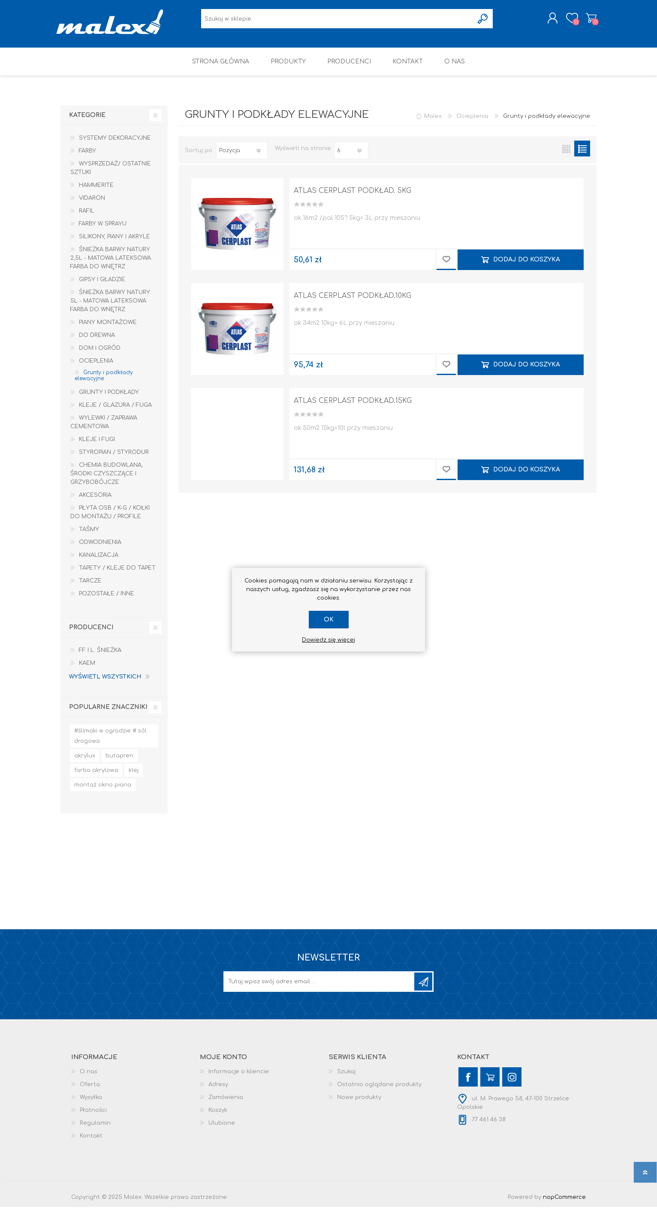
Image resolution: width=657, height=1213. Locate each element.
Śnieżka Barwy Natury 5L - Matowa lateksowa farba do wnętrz (110, 306)
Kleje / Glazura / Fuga (115, 411)
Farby (87, 157)
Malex (433, 122)
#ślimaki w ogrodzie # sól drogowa (110, 742)
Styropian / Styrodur (114, 458)
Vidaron (92, 204)
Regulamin (95, 1129)
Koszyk (587, 21)
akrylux (84, 762)
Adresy (218, 1090)
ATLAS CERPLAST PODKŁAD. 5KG (352, 197)
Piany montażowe (108, 328)
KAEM (87, 669)
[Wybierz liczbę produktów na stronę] (351, 156)
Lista (582, 154)
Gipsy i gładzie (102, 285)
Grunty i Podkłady (109, 398)
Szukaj (346, 1078)
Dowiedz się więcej (328, 640)
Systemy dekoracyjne (115, 144)
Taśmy (89, 535)
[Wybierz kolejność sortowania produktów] (242, 156)
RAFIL (86, 217)
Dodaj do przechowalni (446, 265)
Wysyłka (91, 1103)
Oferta (90, 1090)
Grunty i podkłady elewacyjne (104, 381)
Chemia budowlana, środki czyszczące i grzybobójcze (106, 479)
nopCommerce (564, 1203)
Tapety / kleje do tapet (117, 574)
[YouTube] (490, 1083)
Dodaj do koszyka (526, 265)
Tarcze (90, 587)
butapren (119, 762)
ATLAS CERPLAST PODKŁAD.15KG (353, 407)
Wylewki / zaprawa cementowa (103, 428)
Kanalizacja (98, 561)
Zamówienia (225, 1103)
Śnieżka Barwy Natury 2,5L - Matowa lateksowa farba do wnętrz (110, 264)
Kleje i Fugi (97, 445)
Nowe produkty (359, 1103)
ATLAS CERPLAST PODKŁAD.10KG (352, 302)
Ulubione (221, 1129)
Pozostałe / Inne (106, 600)
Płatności (93, 1116)
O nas (88, 1078)
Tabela (566, 154)
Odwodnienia (100, 548)
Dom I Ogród (100, 354)
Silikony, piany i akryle (114, 243)
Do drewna (97, 341)
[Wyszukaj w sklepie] (337, 21)
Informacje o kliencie (238, 1078)
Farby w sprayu (103, 230)
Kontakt (91, 1142)
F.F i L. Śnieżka (100, 656)
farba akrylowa (96, 776)
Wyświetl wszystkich (105, 683)
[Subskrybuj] (319, 988)
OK (329, 619)
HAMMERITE (96, 191)
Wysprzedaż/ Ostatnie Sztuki (110, 174)
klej (134, 776)
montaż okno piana (102, 791)
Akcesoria (95, 501)
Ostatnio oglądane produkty (379, 1090)
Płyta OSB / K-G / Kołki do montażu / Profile (110, 518)
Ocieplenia (96, 367)
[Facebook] (468, 1083)
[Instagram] (511, 1083)
